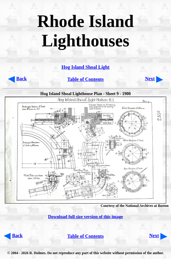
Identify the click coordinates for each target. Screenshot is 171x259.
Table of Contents (85, 79)
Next (150, 78)
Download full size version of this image (85, 216)
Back (21, 78)
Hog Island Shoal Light (85, 67)
